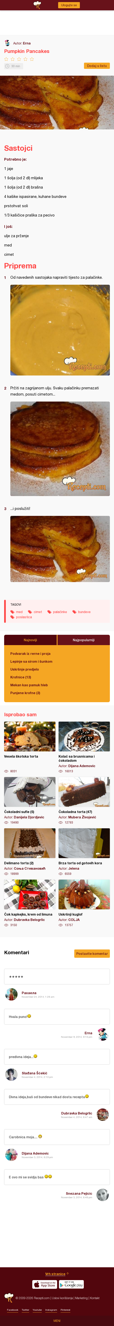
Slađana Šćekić (34, 1073)
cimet (38, 612)
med (19, 612)
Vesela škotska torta (29, 747)
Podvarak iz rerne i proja (30, 653)
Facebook (12, 1309)
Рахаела (29, 993)
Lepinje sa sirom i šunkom (31, 661)
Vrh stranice (55, 1274)
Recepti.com (9, 1298)
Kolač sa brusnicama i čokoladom (84, 747)
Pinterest (65, 1309)
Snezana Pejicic (79, 1193)
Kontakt (95, 1298)
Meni (57, 1320)
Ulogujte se (69, 5)
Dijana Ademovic (35, 1153)
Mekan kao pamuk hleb (29, 685)
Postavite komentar (92, 953)
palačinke (60, 612)
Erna (27, 43)
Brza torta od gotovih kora (84, 852)
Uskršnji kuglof (84, 903)
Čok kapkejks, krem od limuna (29, 903)
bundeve (84, 612)
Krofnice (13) (20, 677)
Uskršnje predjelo (24, 669)
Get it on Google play (71, 1284)
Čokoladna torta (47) (84, 801)
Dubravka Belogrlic (76, 1113)
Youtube (37, 1309)
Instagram (51, 1309)
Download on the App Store (44, 1284)
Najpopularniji (84, 640)
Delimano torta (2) (29, 852)
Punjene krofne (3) (25, 693)
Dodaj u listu (97, 66)
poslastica (24, 617)
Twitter (25, 1309)
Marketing (81, 1298)
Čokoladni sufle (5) (29, 801)
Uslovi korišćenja (62, 1298)
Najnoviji (30, 640)
